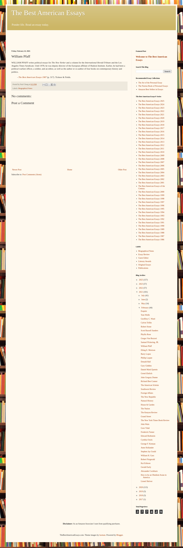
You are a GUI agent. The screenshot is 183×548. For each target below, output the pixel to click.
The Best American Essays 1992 (151, 219)
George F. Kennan (148, 444)
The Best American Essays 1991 (151, 223)
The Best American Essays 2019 (151, 121)
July (143, 295)
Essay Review (144, 254)
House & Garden (147, 405)
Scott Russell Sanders (149, 330)
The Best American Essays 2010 (151, 152)
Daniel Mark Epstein (149, 370)
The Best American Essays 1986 (151, 240)
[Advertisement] (91, 38)
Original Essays (144, 265)
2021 (141, 292)
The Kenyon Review (149, 412)
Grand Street (146, 416)
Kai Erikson (145, 463)
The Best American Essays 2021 (151, 115)
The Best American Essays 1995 (151, 209)
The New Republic (148, 397)
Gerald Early (146, 467)
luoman (102, 535)
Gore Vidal (145, 428)
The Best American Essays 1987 (151, 236)
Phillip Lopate (146, 358)
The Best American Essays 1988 (151, 233)
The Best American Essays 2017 (151, 128)
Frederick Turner (147, 432)
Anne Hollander (147, 448)
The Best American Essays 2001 (151, 183)
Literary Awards (144, 261)
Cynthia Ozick (146, 440)
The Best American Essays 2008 (151, 159)
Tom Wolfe (145, 315)
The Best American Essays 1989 (151, 229)
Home (69, 170)
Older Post (122, 170)
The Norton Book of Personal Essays (153, 86)
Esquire (144, 311)
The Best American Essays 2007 (151, 162)
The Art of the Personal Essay (150, 83)
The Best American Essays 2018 (151, 125)
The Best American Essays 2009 (151, 155)
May (143, 303)
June (143, 299)
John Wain (145, 424)
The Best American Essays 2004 (151, 172)
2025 (141, 280)
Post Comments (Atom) (31, 174)
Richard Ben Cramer (149, 381)
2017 (141, 499)
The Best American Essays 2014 (151, 138)
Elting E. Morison (148, 350)
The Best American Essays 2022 (151, 111)
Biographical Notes (25, 88)
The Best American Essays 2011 (151, 149)
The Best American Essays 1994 (151, 212)
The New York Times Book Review (155, 420)
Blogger (119, 535)
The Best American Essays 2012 (151, 145)
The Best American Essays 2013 (151, 142)
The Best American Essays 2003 (151, 176)
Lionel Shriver (146, 481)
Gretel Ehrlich (146, 373)
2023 (141, 284)
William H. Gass (147, 455)
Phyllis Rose (146, 334)
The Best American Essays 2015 (151, 135)
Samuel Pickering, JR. (150, 342)
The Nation (145, 409)
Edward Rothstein (148, 436)
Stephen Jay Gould (148, 451)
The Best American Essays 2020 (151, 118)
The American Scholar (150, 385)
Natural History (147, 401)
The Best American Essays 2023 (151, 108)
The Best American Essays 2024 (151, 104)
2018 (141, 495)
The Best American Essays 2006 (151, 166)
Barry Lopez (146, 354)
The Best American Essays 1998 (151, 199)
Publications (143, 268)
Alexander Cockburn (149, 471)
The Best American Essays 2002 (151, 179)
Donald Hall (146, 362)
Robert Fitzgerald (148, 459)
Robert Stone (146, 327)
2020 (141, 487)
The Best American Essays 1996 (151, 205)
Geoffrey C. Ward (148, 319)
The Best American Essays (48, 13)
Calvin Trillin (146, 323)
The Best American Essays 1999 (151, 195)
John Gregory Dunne (149, 377)
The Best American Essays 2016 (151, 132)
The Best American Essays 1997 (151, 202)
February (145, 308)
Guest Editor (143, 258)
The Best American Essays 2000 (151, 192)
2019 (141, 491)
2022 (141, 288)
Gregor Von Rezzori (149, 338)
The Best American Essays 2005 (151, 169)
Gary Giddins (146, 366)
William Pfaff (146, 346)
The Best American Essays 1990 (151, 226)
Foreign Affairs (147, 393)
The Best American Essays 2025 (151, 101)
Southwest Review (148, 389)
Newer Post (16, 170)
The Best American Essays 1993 (151, 216)
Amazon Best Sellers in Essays (150, 89)
